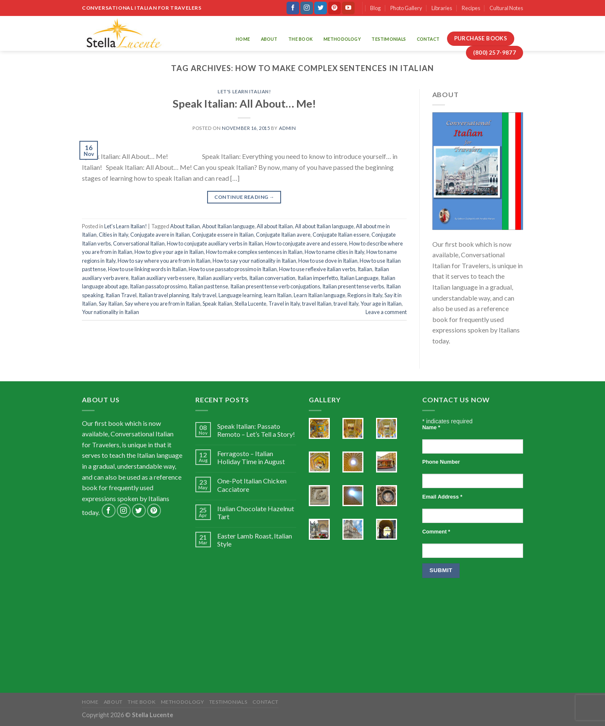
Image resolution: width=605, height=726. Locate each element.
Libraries (441, 8)
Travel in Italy (284, 303)
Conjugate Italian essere (341, 234)
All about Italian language (324, 226)
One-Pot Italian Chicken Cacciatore (252, 485)
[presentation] (456, 618)
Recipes (471, 8)
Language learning (240, 295)
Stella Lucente (250, 303)
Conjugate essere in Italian (223, 234)
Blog (375, 8)
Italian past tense (208, 286)
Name (431, 427)
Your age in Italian (381, 303)
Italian (365, 269)
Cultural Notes (506, 8)
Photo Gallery (406, 8)
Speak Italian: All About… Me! (244, 103)
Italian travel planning (164, 295)
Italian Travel (121, 295)
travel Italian (316, 303)
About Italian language (228, 226)
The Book (300, 39)
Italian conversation (272, 278)
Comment (436, 532)
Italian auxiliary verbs (222, 278)
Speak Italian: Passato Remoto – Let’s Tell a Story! (256, 430)
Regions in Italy (364, 295)
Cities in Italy (113, 234)
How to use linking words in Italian (147, 269)
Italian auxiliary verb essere (163, 278)
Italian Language (359, 278)
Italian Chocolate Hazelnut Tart (255, 512)
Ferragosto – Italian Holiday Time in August (251, 457)
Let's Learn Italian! (244, 91)
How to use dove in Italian (328, 260)
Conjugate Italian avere (283, 234)
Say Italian (111, 303)
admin (287, 128)
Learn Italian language (319, 295)
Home (243, 39)
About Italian (185, 226)
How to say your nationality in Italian (254, 260)
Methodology (342, 39)
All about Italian (275, 226)
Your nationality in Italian (110, 312)
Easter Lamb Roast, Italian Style (254, 540)
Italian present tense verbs (353, 286)
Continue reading (244, 197)
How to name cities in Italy (334, 251)
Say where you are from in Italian (162, 303)
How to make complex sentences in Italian (254, 251)
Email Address (442, 497)
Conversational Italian (139, 243)
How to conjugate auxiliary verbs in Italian (215, 243)
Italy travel (203, 295)
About (269, 39)
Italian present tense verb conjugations (275, 286)
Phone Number (441, 462)
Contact (428, 39)
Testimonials (388, 39)
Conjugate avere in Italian (160, 234)
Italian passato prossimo (158, 286)
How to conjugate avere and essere (306, 243)
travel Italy (346, 303)
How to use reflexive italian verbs (317, 269)
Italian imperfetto (317, 278)
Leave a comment (386, 312)
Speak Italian (217, 303)
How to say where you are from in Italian (164, 260)
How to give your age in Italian (169, 251)
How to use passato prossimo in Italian (233, 269)
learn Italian (278, 295)
